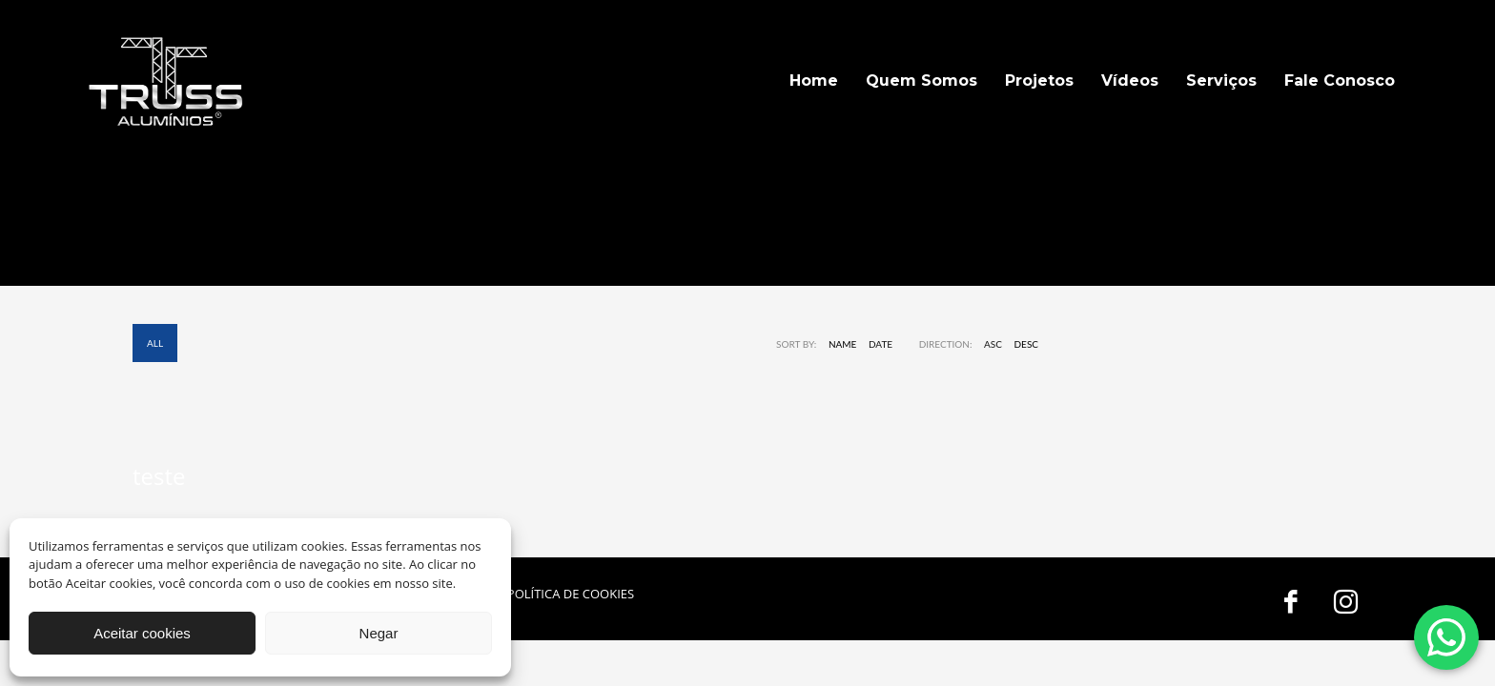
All (155, 343)
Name (842, 344)
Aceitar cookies (142, 633)
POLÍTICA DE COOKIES (570, 593)
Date (880, 344)
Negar (379, 633)
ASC (993, 344)
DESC (1026, 344)
